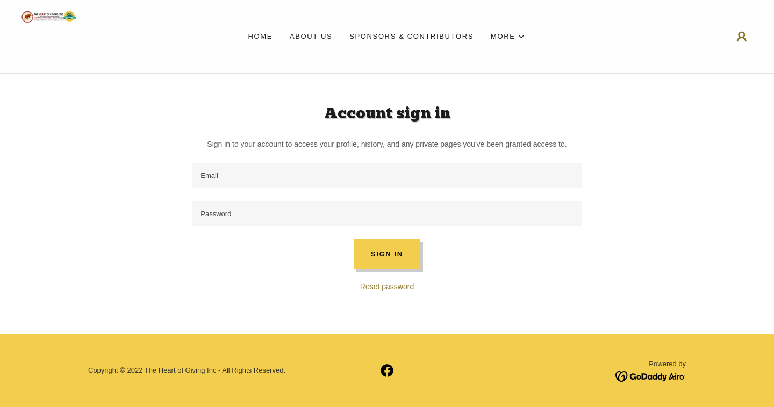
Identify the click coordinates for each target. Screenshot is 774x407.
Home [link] (260, 36)
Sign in (387, 254)
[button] (508, 36)
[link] (49, 36)
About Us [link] (311, 36)
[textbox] (387, 175)
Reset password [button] (387, 286)
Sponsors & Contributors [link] (411, 36)
